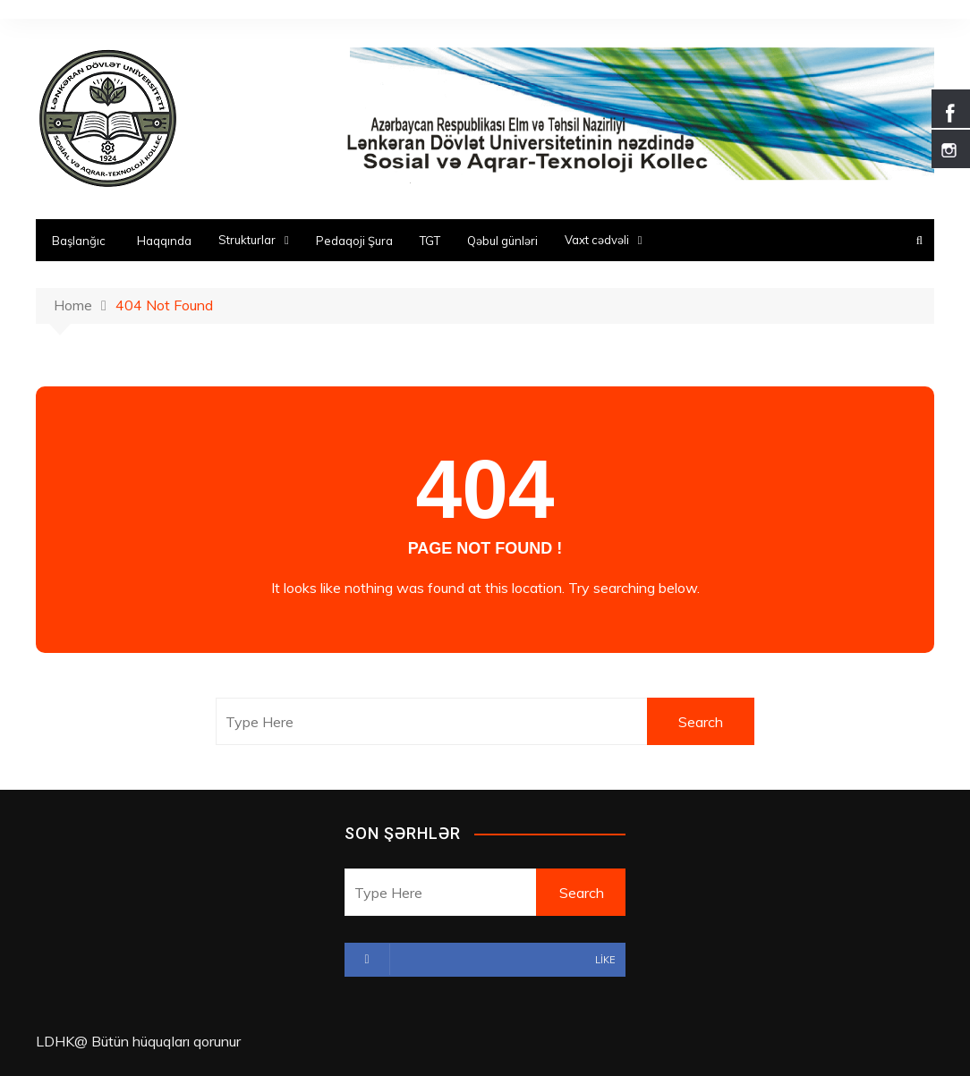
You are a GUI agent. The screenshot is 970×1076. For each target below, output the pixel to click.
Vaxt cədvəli (597, 240)
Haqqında (164, 240)
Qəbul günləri (502, 240)
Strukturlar (247, 240)
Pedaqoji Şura (354, 240)
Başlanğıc (79, 240)
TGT (430, 240)
